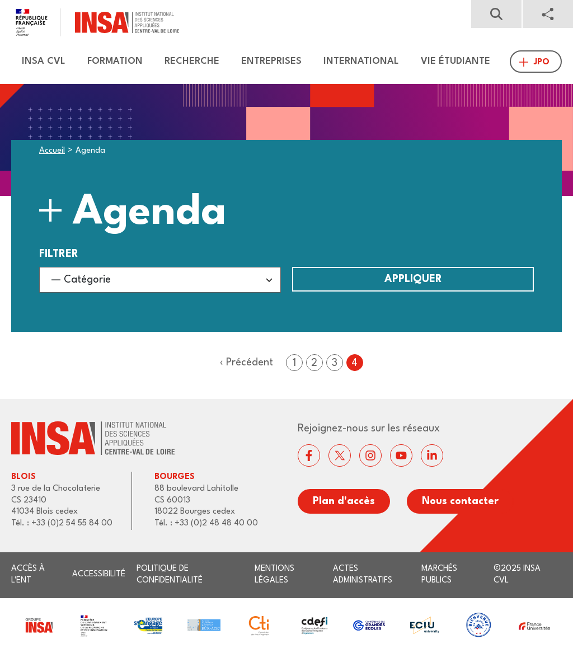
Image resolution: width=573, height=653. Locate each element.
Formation (115, 61)
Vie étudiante (455, 61)
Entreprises (271, 61)
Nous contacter (460, 501)
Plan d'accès (344, 501)
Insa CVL (43, 61)
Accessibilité (98, 574)
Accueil (52, 151)
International (361, 61)
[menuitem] (38, 62)
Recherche (192, 61)
